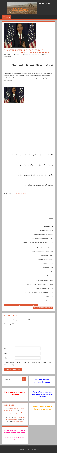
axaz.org (44, 3)
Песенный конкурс (11, 419)
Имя (5, 348)
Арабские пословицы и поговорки (43, 308)
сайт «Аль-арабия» (20, 193)
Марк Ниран (17, 54)
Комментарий (9, 324)
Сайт (5, 358)
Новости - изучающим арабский (31, 54)
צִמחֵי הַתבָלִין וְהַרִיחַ (17, 421)
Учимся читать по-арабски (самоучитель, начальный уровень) (21, 305)
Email (6, 353)
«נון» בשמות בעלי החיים (15, 417)
